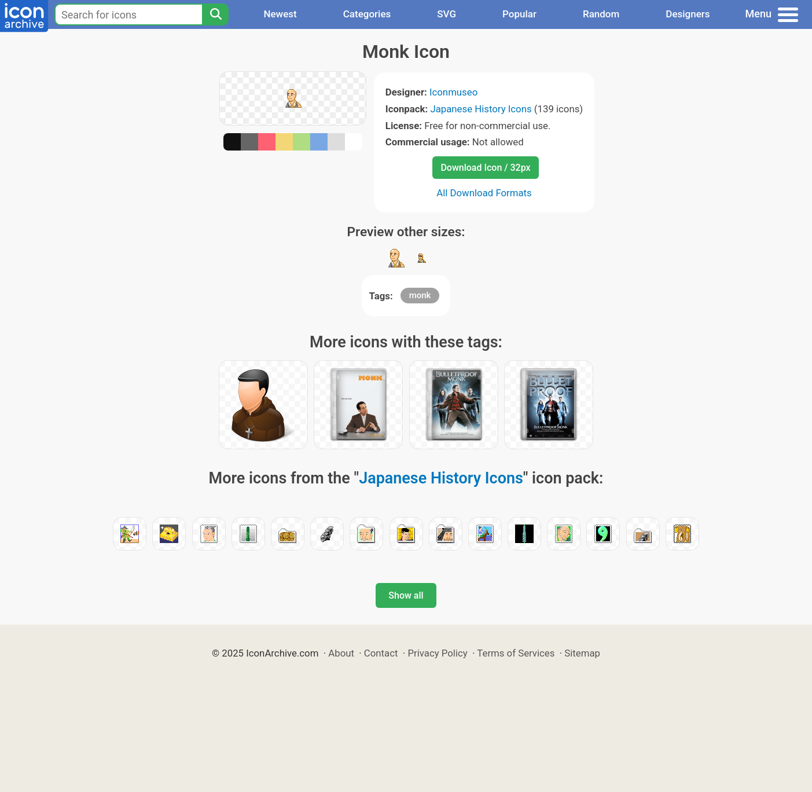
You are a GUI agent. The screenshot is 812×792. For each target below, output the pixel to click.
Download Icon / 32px (485, 167)
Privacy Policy (437, 653)
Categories (367, 14)
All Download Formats (484, 193)
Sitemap (582, 653)
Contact (381, 653)
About (341, 653)
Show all (405, 595)
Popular (519, 14)
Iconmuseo (453, 92)
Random (601, 14)
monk (420, 295)
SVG (446, 14)
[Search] (215, 14)
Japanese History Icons (480, 109)
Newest (279, 14)
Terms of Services (515, 653)
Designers (688, 14)
